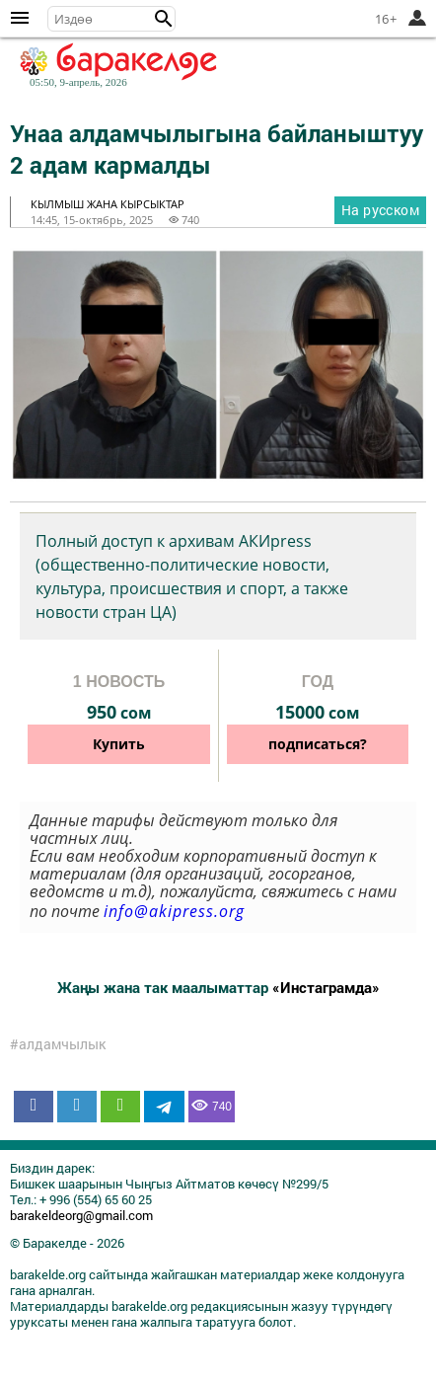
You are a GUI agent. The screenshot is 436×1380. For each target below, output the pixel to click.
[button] (164, 19)
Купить (119, 743)
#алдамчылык (58, 1044)
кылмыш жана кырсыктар (107, 203)
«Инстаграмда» (326, 987)
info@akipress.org (174, 911)
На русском (380, 209)
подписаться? (317, 743)
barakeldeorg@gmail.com (81, 1215)
